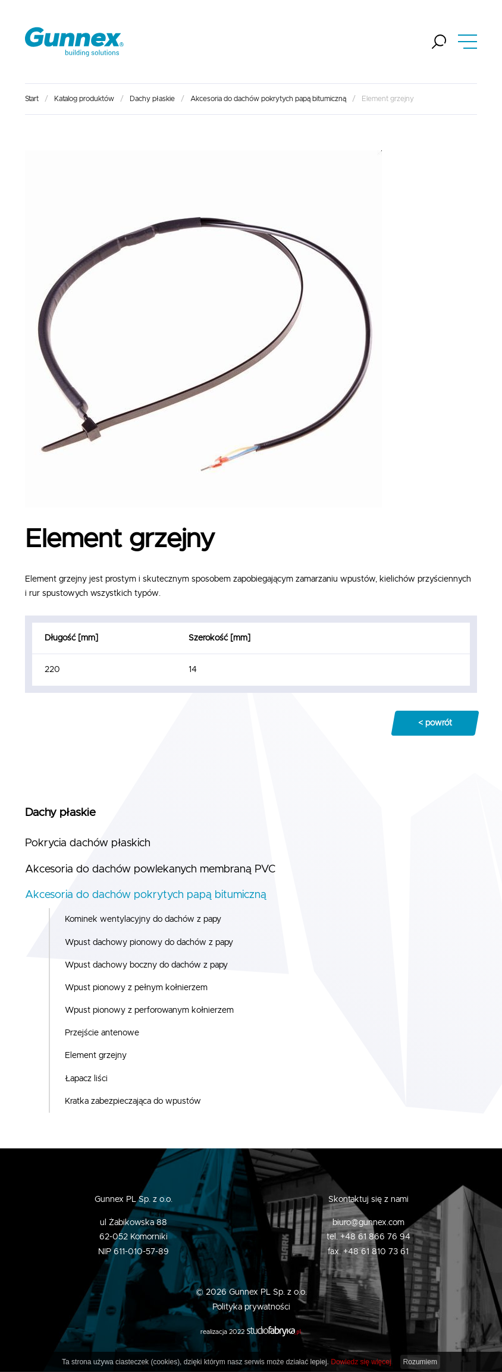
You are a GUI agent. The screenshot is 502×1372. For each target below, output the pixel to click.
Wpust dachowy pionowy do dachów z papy (149, 942)
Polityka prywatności (251, 1307)
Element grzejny (96, 1055)
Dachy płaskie (152, 98)
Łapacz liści (86, 1079)
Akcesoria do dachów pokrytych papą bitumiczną (268, 98)
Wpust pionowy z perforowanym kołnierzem (149, 1010)
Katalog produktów (84, 98)
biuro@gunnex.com (368, 1223)
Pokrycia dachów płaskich (87, 843)
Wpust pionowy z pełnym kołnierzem (136, 988)
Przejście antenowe (102, 1033)
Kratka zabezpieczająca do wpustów (133, 1101)
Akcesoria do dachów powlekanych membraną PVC (150, 869)
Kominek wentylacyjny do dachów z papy (143, 919)
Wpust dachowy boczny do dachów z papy (146, 965)
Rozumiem (420, 1362)
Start (32, 98)
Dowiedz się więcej (361, 1362)
